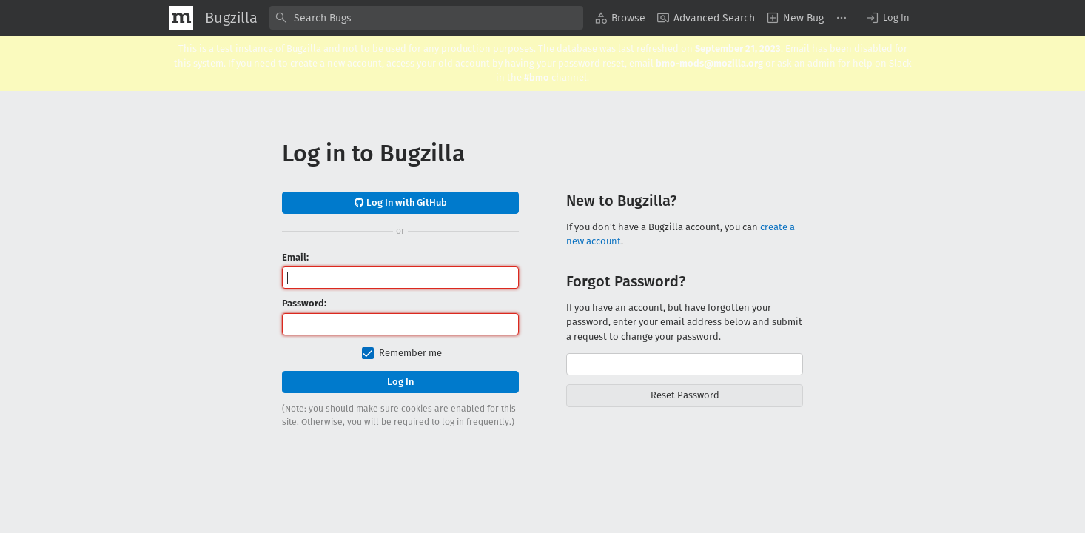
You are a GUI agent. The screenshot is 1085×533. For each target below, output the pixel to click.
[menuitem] (620, 18)
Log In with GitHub (401, 202)
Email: (295, 257)
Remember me (410, 352)
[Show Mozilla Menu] (181, 18)
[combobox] (426, 18)
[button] (887, 18)
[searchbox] (426, 18)
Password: (304, 303)
